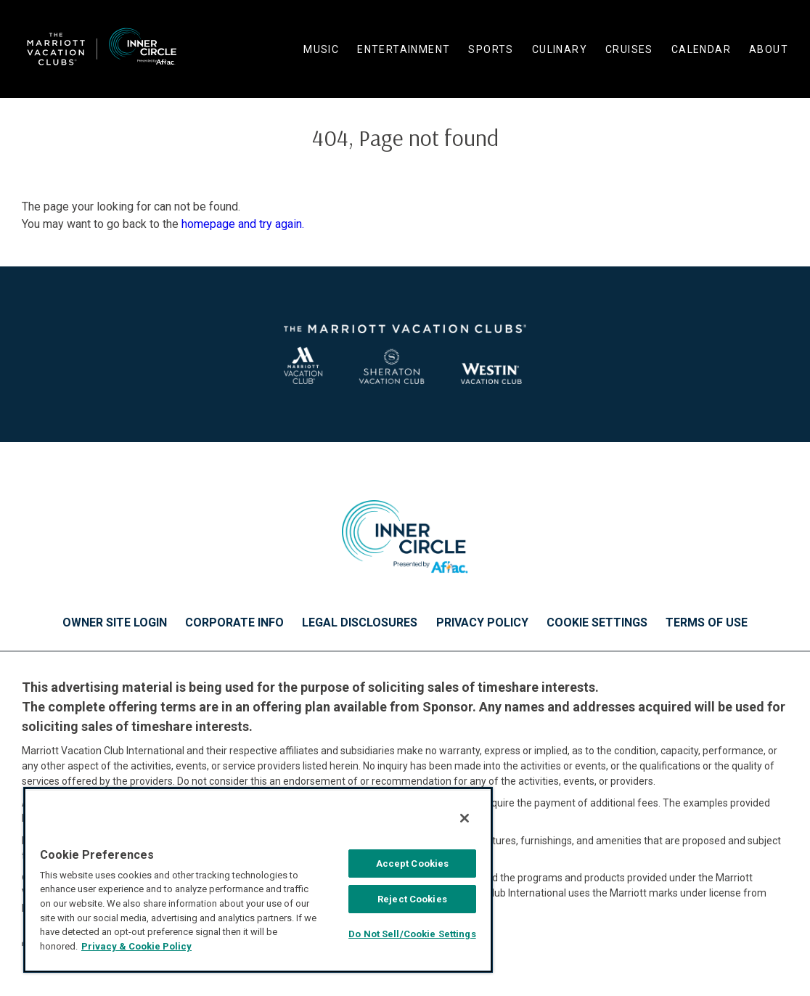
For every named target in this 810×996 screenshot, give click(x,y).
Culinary (559, 49)
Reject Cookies (412, 899)
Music (321, 49)
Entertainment (403, 49)
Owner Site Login (114, 623)
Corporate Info (234, 623)
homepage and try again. (242, 224)
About (768, 49)
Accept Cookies (412, 863)
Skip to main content (0, 0)
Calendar (701, 49)
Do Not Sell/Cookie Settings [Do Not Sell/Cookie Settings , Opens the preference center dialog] (412, 933)
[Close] (464, 818)
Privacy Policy (482, 623)
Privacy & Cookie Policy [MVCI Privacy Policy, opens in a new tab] (136, 946)
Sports (490, 49)
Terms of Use (707, 623)
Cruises (629, 49)
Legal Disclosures (359, 623)
